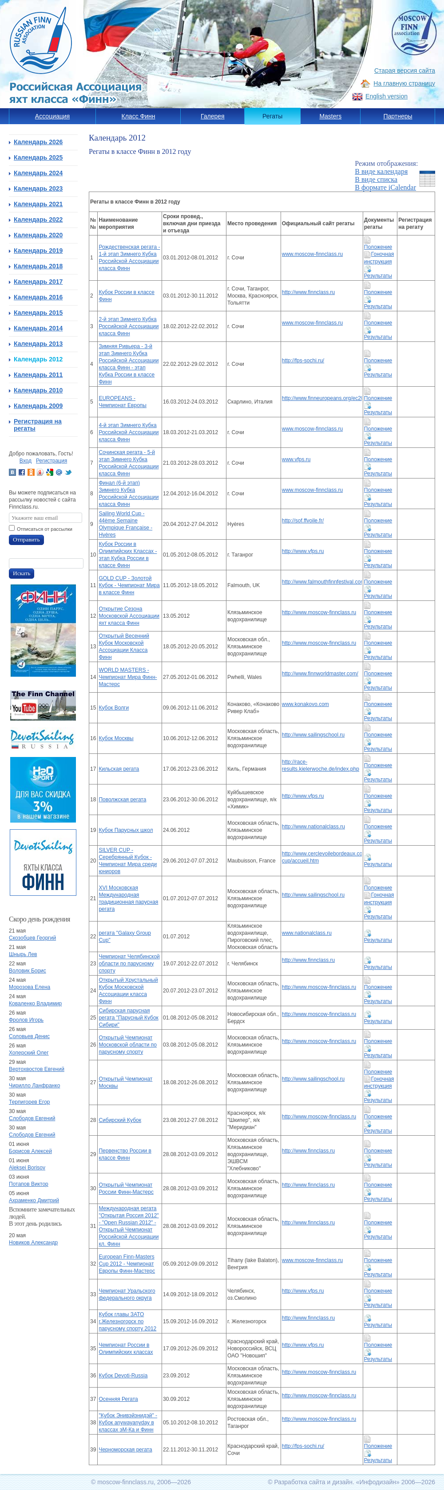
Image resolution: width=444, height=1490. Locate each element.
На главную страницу (404, 83)
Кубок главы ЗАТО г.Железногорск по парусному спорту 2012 (127, 1321)
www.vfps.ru (296, 459)
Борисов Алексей (30, 1151)
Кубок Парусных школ (126, 830)
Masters (330, 116)
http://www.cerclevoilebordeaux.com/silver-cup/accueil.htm (322, 857)
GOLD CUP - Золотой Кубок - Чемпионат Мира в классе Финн (129, 585)
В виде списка (376, 179)
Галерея (213, 116)
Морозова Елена (29, 987)
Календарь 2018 (38, 266)
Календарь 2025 (38, 157)
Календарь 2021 (38, 204)
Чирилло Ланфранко (34, 1085)
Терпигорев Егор (29, 1102)
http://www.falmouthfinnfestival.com (322, 582)
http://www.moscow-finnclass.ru (319, 612)
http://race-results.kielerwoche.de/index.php (320, 765)
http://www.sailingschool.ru (313, 735)
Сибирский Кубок (120, 1120)
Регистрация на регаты (38, 425)
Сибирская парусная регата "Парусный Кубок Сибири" (128, 1018)
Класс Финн (138, 116)
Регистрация (51, 461)
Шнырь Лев (23, 954)
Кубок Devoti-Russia (123, 1375)
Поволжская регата (122, 799)
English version (386, 96)
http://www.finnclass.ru (308, 292)
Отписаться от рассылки (44, 529)
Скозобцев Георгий (32, 938)
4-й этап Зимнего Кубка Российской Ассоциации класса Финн (129, 432)
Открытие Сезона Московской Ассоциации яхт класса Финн (129, 616)
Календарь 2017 (38, 281)
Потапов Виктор (28, 1184)
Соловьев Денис (29, 1036)
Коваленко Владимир (35, 1003)
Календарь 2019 (38, 250)
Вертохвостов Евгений (36, 1069)
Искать (21, 573)
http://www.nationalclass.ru (313, 826)
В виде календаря (381, 171)
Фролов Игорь (26, 1020)
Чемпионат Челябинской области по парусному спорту (129, 963)
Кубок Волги (114, 708)
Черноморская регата (125, 1450)
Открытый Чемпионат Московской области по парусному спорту (128, 1045)
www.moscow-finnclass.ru (312, 254)
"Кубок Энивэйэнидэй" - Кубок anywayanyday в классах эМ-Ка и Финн (128, 1422)
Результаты (378, 1097)
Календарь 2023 (38, 188)
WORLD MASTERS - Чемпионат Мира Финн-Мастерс (128, 677)
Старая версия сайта (404, 70)
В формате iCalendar (385, 187)
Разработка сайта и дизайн (313, 1482)
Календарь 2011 (38, 374)
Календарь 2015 (38, 312)
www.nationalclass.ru (307, 933)
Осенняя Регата (118, 1399)
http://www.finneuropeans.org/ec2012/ (322, 398)
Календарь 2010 (38, 390)
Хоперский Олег (29, 1053)
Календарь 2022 (38, 219)
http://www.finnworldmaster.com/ (320, 673)
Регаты (272, 116)
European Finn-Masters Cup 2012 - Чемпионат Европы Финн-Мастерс (127, 1264)
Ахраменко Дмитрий (34, 1200)
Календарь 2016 (38, 297)
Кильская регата (119, 769)
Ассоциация (52, 116)
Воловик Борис (27, 971)
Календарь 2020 (38, 235)
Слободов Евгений (32, 1118)
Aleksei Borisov (27, 1168)
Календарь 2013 (38, 343)
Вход (26, 461)
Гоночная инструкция (379, 1083)
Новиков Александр (33, 1242)
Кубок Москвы (116, 738)
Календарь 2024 (38, 172)
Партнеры (397, 116)
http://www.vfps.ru (303, 551)
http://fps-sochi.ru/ (303, 360)
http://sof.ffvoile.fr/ (303, 521)
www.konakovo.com (305, 704)
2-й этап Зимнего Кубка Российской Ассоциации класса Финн (129, 326)
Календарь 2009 (38, 405)
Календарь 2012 (38, 359)
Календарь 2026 (38, 141)
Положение (378, 1113)
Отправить (26, 539)
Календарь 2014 (38, 328)
